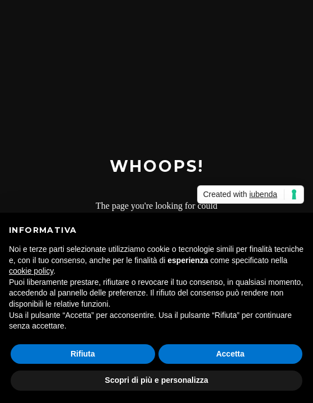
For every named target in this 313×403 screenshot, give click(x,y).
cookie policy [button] (31, 270)
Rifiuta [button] (83, 353)
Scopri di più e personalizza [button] (156, 380)
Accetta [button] (230, 353)
